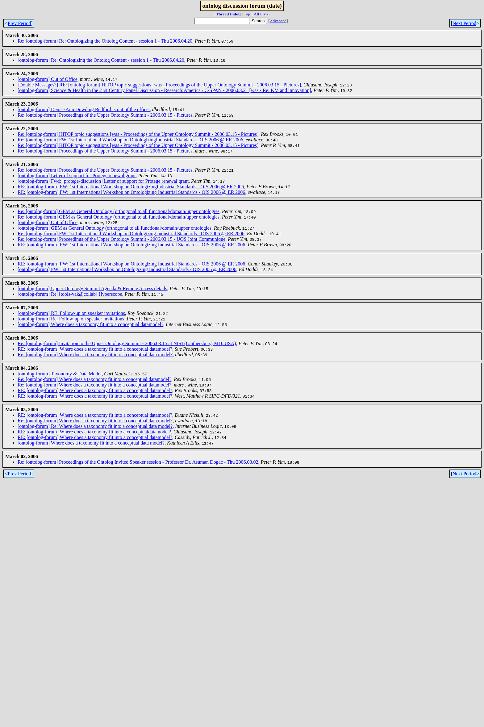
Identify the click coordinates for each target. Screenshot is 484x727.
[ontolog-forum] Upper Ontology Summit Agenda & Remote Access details (92, 288)
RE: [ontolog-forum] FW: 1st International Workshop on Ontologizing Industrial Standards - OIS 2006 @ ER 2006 (131, 192)
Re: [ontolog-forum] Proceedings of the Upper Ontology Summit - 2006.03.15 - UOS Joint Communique (121, 239)
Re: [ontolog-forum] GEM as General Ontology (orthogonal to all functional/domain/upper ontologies (118, 211)
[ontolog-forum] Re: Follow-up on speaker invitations (71, 318)
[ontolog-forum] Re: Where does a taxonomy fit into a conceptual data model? (95, 426)
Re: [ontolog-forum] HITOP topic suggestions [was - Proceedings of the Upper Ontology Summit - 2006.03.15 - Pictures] (138, 134)
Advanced (278, 21)
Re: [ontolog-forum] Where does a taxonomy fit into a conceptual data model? (95, 354)
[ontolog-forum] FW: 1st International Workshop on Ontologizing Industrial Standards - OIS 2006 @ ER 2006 (127, 269)
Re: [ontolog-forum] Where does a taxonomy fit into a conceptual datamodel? (94, 379)
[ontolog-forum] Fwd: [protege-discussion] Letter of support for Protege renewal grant (103, 181)
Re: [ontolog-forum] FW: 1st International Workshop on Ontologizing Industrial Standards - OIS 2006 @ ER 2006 (131, 233)
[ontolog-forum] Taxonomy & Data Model (60, 373)
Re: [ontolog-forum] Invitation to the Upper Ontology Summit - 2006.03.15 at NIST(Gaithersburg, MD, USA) (127, 343)
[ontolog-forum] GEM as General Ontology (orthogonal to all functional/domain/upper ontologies (114, 228)
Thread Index (228, 14)
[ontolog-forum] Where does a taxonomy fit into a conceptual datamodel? (90, 324)
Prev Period (19, 23)
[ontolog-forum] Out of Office (47, 79)
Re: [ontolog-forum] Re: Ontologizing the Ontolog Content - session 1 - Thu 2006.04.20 (105, 41)
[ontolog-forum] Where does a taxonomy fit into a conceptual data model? (91, 442)
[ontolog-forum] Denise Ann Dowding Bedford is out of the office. (84, 109)
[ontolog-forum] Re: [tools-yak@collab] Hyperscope (70, 294)
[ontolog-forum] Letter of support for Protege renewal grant (77, 175)
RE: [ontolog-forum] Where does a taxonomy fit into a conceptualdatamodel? (94, 431)
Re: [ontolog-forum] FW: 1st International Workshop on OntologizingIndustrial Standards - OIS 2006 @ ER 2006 (130, 139)
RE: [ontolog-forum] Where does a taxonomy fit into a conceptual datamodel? (95, 349)
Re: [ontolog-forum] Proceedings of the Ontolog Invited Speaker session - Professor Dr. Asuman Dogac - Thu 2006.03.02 (138, 462)
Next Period (464, 23)
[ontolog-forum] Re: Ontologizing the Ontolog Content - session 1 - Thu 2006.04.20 (101, 60)
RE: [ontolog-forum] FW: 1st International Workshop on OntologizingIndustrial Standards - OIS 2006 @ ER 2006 (131, 186)
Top (247, 14)
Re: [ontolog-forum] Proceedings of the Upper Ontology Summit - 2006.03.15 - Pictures (105, 115)
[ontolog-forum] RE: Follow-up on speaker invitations (71, 313)
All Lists (261, 14)
